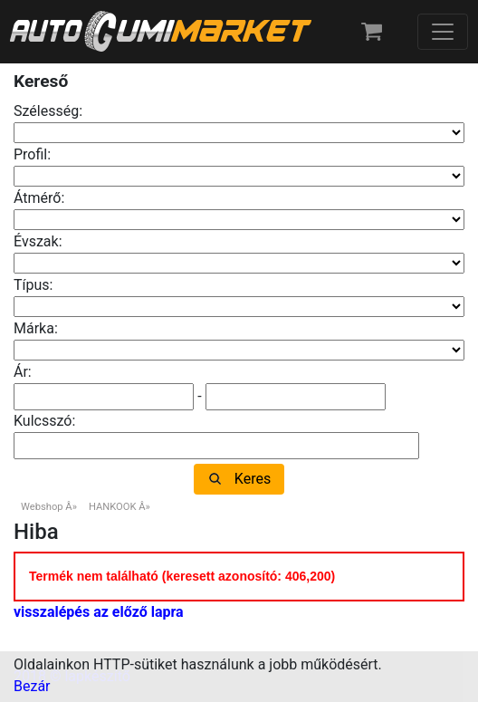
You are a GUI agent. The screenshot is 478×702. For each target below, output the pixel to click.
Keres (252, 478)
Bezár (32, 686)
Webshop (42, 507)
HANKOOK (113, 507)
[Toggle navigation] (442, 32)
